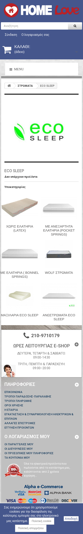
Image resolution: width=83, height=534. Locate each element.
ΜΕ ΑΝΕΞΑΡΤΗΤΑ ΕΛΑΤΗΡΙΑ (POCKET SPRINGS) (59, 230)
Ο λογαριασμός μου (27, 436)
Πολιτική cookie (41, 521)
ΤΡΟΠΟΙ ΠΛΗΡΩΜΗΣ (18, 401)
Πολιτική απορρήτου (31, 528)
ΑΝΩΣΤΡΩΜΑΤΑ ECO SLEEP (59, 317)
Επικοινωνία (13, 392)
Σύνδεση (11, 34)
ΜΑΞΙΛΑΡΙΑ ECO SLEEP (19, 315)
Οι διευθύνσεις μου (18, 448)
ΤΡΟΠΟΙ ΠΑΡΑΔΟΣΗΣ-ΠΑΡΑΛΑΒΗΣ (27, 396)
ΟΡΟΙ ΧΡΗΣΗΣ (13, 405)
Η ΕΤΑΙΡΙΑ (11, 409)
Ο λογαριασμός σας (35, 34)
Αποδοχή (71, 518)
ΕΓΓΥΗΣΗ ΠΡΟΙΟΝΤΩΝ (19, 427)
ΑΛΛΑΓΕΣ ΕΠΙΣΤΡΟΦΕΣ (19, 423)
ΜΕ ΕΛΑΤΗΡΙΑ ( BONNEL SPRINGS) (19, 274)
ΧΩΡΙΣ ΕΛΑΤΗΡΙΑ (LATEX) (19, 228)
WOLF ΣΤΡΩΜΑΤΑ (59, 272)
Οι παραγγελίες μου (18, 444)
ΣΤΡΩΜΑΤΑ (25, 85)
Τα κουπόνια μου (17, 457)
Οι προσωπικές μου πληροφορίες (29, 453)
